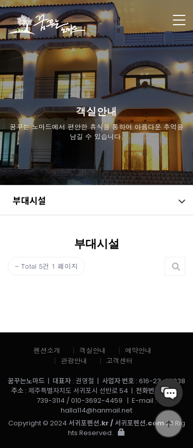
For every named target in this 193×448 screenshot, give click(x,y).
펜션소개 (46, 350)
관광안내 (74, 360)
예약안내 (138, 350)
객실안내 (92, 350)
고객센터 (119, 360)
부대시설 (29, 200)
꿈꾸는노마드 (77, 24)
